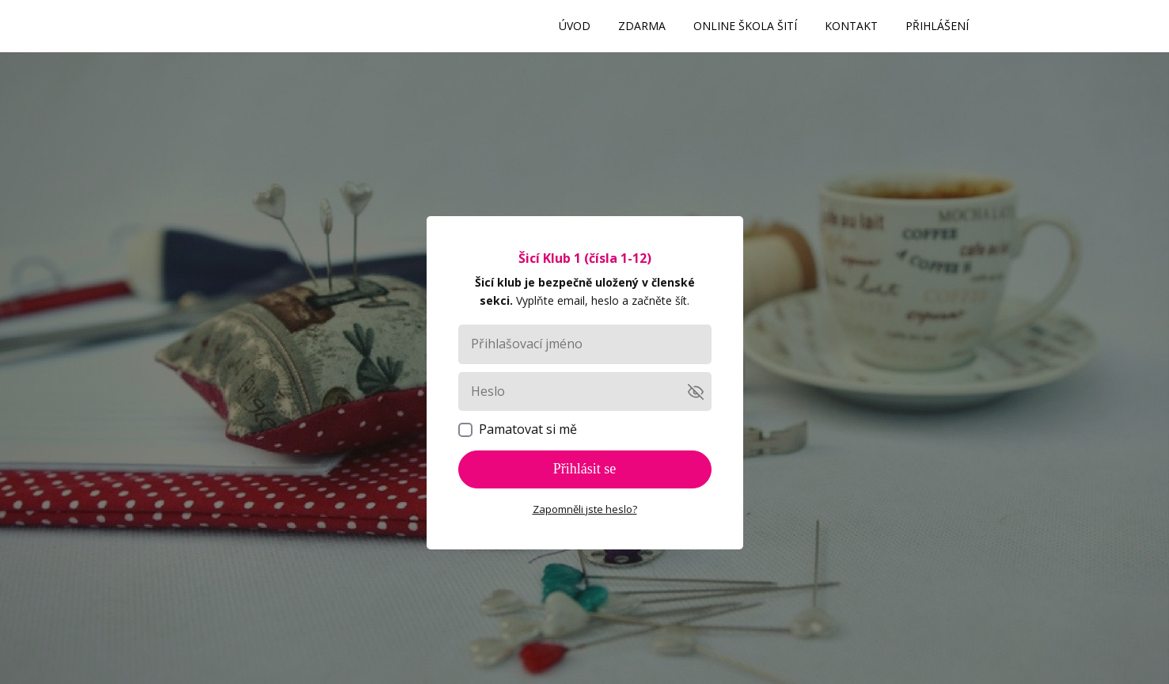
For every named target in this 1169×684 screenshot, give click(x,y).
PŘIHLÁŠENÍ (937, 25)
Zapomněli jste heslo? (585, 509)
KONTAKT (851, 25)
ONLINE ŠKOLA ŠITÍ (745, 25)
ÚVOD (574, 25)
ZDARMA (642, 25)
